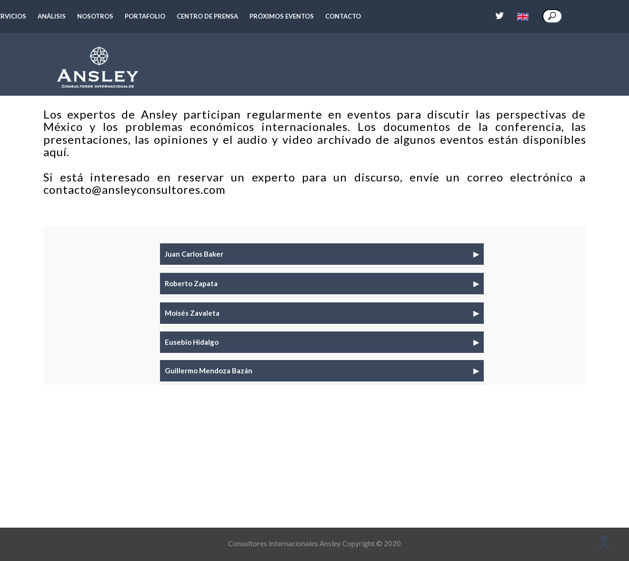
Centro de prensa (207, 16)
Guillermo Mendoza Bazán (208, 370)
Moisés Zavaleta (192, 312)
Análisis (52, 16)
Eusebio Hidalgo (192, 341)
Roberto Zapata (191, 283)
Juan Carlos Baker (194, 253)
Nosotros (95, 16)
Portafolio (145, 16)
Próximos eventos (282, 16)
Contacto (343, 16)
